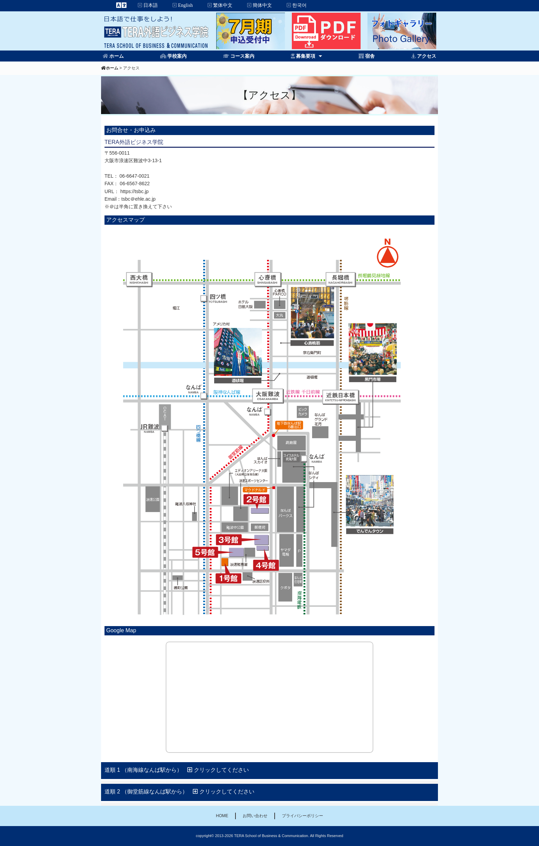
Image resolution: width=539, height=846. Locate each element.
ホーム (116, 56)
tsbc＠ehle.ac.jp (138, 199)
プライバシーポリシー (302, 815)
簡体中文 (262, 5)
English (185, 5)
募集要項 (305, 56)
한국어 (299, 5)
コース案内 (242, 56)
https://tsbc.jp (134, 191)
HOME (222, 815)
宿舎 (370, 56)
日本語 (150, 5)
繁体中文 (222, 5)
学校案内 (177, 56)
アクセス (426, 56)
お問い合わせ (255, 815)
